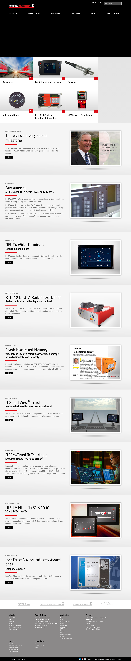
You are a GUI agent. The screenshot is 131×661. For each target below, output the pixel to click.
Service (93, 14)
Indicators (89, 620)
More (9, 157)
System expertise (40, 627)
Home (92, 3)
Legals (105, 659)
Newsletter (90, 659)
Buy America (13, 629)
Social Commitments (15, 627)
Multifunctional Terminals (93, 627)
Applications (56, 14)
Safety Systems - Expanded (42, 621)
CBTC (61, 618)
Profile (11, 620)
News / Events (113, 14)
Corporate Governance (15, 625)
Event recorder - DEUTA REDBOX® (96, 621)
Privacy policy (111, 659)
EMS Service (13, 644)
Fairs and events (39, 646)
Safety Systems (33, 14)
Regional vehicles (65, 635)
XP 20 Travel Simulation (93, 629)
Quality (11, 623)
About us (13, 14)
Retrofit (62, 636)
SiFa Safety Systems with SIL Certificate (46, 623)
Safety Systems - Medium (42, 620)
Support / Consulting (41, 625)
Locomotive (63, 627)
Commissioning (13, 649)
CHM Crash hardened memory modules (97, 618)
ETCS (61, 620)
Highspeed (63, 625)
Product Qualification (15, 646)
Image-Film (12, 618)
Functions (63, 623)
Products (76, 14)
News (36, 644)
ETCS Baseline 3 (65, 621)
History (11, 621)
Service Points (13, 651)
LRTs (61, 629)
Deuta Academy (13, 648)
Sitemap (119, 659)
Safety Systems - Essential (42, 618)
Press (36, 648)
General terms (98, 659)
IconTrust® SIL (90, 625)
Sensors (88, 623)
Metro (62, 631)
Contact (99, 3)
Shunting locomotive (66, 638)
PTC (61, 633)
